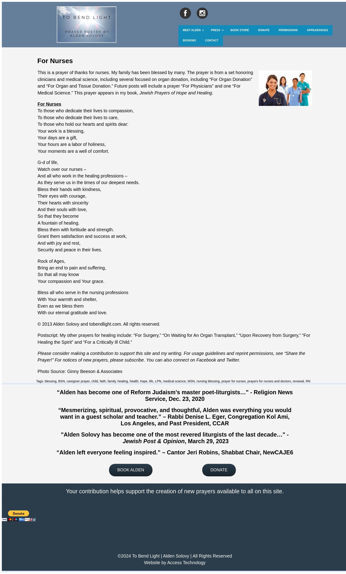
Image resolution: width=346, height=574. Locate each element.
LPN (158, 381)
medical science (174, 381)
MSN (191, 381)
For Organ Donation (231, 79)
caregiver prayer (78, 381)
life (151, 381)
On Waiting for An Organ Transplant (199, 335)
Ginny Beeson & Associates (95, 371)
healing (122, 381)
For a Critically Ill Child (107, 342)
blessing (50, 381)
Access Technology (186, 562)
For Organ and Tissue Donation (79, 86)
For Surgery (146, 335)
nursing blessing (208, 381)
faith (103, 381)
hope (143, 381)
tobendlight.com (105, 324)
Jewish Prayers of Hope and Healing (175, 92)
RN (308, 381)
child (94, 381)
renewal (298, 381)
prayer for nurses (233, 381)
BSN (61, 381)
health (134, 381)
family (112, 381)
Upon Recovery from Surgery (269, 335)
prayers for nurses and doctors (269, 381)
